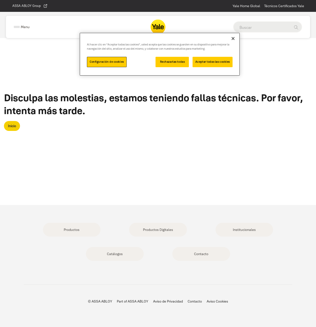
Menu (25, 27)
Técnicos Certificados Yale (284, 6)
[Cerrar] (233, 38)
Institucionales (244, 229)
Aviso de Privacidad (168, 301)
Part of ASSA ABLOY (132, 301)
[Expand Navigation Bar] (22, 27)
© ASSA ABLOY (100, 301)
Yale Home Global (246, 6)
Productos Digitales (158, 229)
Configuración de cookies (107, 61)
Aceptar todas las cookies (212, 61)
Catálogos (115, 254)
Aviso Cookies (217, 301)
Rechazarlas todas (172, 61)
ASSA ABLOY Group (30, 6)
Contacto (201, 254)
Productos (71, 229)
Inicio (12, 126)
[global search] (262, 27)
